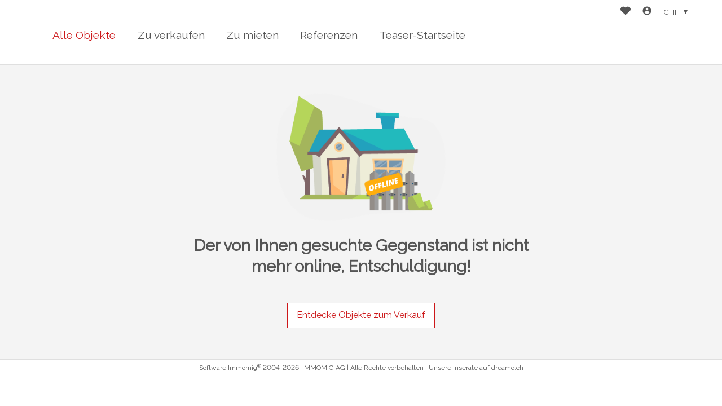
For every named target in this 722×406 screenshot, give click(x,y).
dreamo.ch (507, 368)
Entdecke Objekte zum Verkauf (361, 315)
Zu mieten (252, 35)
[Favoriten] (625, 12)
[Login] (647, 12)
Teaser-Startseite (422, 35)
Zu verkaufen (171, 35)
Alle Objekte (84, 35)
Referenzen (329, 35)
